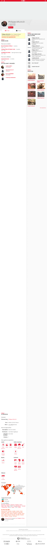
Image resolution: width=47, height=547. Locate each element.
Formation (20, 534)
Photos (19, 30)
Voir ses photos (43, 107)
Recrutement (34, 534)
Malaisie (5, 514)
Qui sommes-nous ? (6, 534)
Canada (7, 512)
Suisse (13, 507)
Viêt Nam (15, 516)
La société (24, 534)
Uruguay (10, 516)
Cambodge (3, 512)
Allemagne (3, 504)
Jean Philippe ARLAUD (37, 54)
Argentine (10, 511)
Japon (23, 513)
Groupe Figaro (26, 535)
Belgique (8, 504)
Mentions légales (20, 535)
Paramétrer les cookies (13, 535)
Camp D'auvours (5, 58)
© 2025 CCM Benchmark (33, 535)
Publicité (16, 534)
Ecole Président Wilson (7, 46)
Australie (14, 511)
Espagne (17, 504)
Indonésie (19, 513)
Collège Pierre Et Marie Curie (8, 49)
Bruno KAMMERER (9, 73)
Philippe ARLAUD (8, 518)
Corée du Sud (15, 512)
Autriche (18, 511)
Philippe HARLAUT (36, 45)
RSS (13, 534)
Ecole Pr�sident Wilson (20, 518)
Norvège (13, 514)
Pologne (22, 514)
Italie (5, 505)
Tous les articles (29, 534)
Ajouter (11, 27)
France (20, 504)
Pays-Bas (18, 514)
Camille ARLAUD (35, 58)
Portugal (23, 505)
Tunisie (19, 507)
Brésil (21, 511)
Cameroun (12, 504)
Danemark (20, 512)
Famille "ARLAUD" (36, 66)
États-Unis (7, 513)
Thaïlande (6, 516)
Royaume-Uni (4, 507)
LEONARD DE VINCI (5, 52)
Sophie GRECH (9, 66)
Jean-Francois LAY (10, 69)
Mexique (9, 514)
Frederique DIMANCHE (10, 77)
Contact (11, 534)
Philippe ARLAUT (35, 41)
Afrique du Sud (4, 511)
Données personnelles (40, 534)
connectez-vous (14, 35)
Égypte (2, 513)
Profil (8, 30)
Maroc (8, 505)
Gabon (2, 505)
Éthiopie (11, 513)
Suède (2, 516)
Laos (2, 514)
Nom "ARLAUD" (35, 63)
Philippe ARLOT (35, 50)
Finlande (15, 513)
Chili (11, 512)
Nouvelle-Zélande (17, 505)
